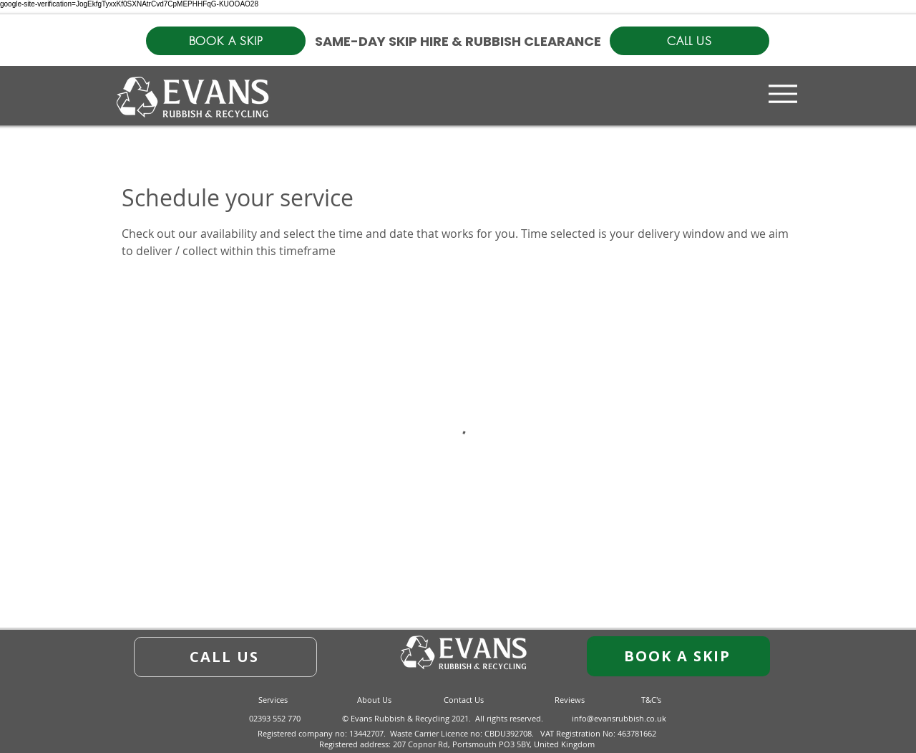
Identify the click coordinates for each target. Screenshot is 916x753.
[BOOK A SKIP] (226, 41)
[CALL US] (689, 41)
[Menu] (782, 93)
